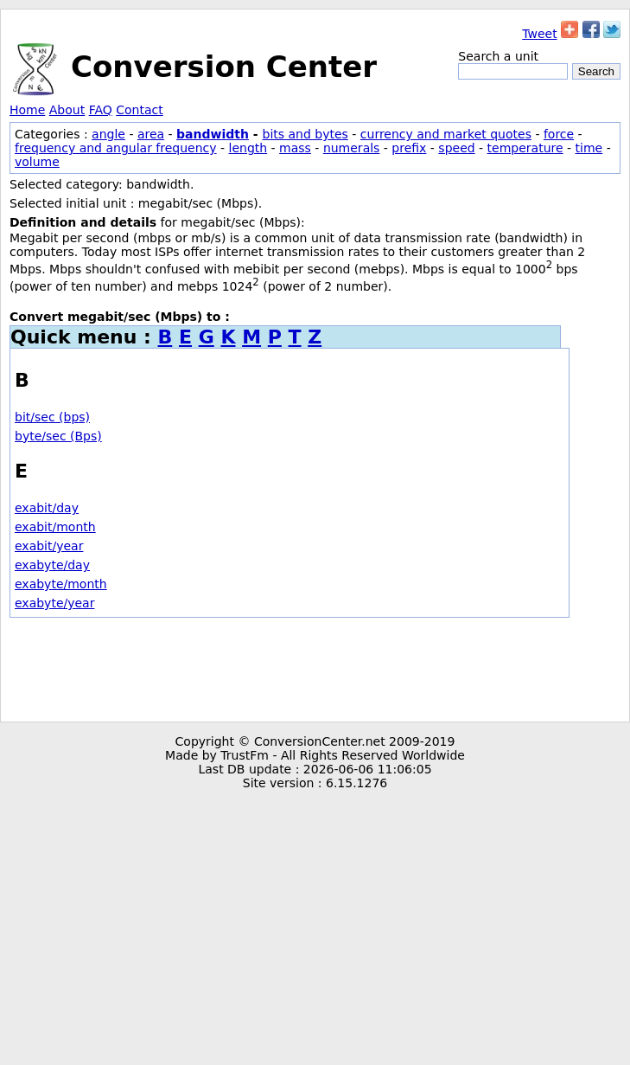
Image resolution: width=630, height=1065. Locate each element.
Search (596, 71)
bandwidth (212, 134)
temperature (525, 148)
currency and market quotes (445, 134)
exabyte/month (61, 584)
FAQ (100, 110)
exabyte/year (54, 603)
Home (27, 110)
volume (37, 162)
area (150, 134)
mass (295, 148)
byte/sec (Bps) (58, 436)
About (67, 110)
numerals (351, 148)
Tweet (539, 34)
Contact (139, 110)
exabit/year (49, 546)
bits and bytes (305, 134)
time (589, 148)
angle (108, 134)
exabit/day (47, 508)
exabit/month (55, 527)
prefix (408, 148)
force (559, 134)
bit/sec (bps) (52, 417)
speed (456, 148)
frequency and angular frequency (116, 148)
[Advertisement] (315, 669)
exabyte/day (52, 565)
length (248, 148)
